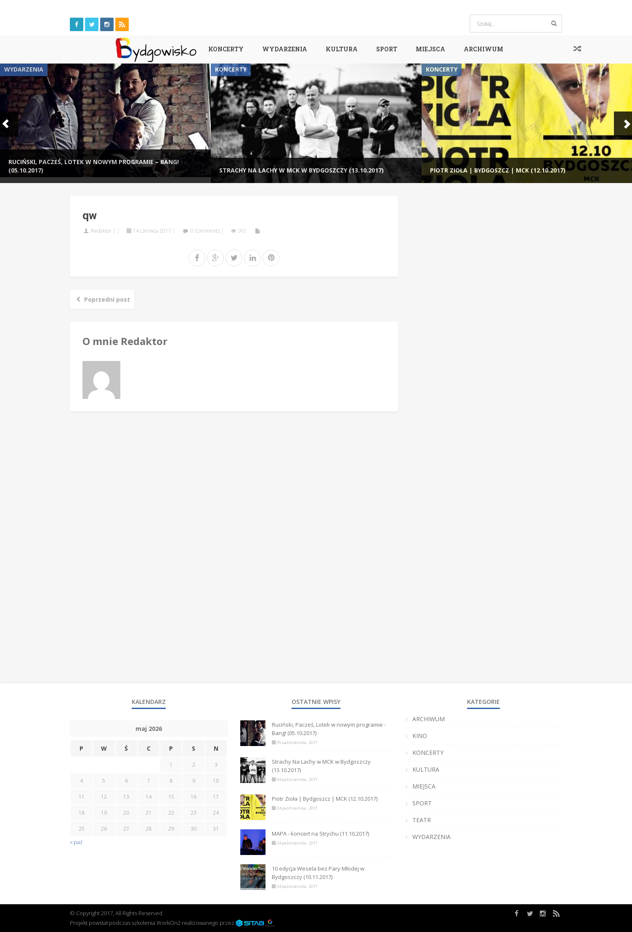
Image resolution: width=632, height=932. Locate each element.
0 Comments (205, 230)
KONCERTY (226, 49)
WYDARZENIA (284, 49)
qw (89, 215)
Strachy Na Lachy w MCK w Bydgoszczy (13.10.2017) (301, 170)
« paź (76, 842)
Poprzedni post (102, 299)
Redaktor (101, 230)
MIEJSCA (430, 49)
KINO (419, 736)
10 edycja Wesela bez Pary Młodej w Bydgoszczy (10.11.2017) (318, 873)
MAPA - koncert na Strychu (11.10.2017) (320, 833)
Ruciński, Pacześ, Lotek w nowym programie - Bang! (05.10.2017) (329, 729)
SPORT (386, 49)
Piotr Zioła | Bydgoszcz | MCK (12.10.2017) (498, 170)
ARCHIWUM (483, 49)
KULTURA (342, 49)
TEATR (421, 820)
